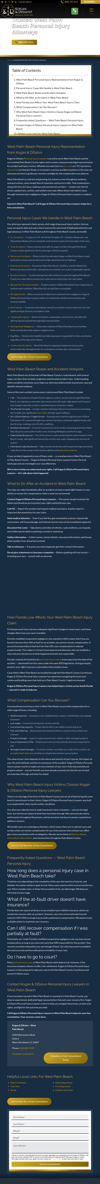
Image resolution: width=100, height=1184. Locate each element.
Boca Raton (26, 838)
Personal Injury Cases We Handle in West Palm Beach (44, 88)
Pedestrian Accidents (20, 265)
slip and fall (12, 169)
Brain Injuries (16, 307)
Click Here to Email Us (23, 1053)
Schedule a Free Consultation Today (65, 1058)
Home (9, 60)
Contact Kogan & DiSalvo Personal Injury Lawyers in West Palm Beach (49, 127)
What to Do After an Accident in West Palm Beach (42, 97)
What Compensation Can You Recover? (36, 107)
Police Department (63, 1082)
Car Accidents (16, 237)
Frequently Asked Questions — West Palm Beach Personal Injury (50, 120)
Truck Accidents (17, 246)
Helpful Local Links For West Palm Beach (39, 133)
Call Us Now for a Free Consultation (29, 356)
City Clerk (15, 1086)
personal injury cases (23, 962)
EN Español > (90, 2)
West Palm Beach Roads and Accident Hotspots (41, 92)
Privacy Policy (56, 1159)
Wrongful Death (17, 294)
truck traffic (41, 412)
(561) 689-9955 (26, 1048)
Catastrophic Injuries (19, 317)
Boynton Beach (78, 834)
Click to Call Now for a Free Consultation (32, 845)
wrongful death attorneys (21, 753)
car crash (68, 166)
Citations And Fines (64, 1090)
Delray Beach (13, 838)
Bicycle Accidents (18, 275)
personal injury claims (50, 659)
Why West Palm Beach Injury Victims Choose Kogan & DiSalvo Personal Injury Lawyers (48, 113)
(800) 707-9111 (69, 1)
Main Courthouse (18, 1082)
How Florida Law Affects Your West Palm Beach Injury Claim (48, 102)
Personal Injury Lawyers (35, 158)
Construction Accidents (21, 345)
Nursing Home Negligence (22, 326)
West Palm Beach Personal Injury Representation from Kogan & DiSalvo (49, 81)
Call (74, 11)
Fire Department (63, 1086)
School (13, 1090)
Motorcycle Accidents (20, 256)
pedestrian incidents (68, 450)
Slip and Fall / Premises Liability (24, 284)
